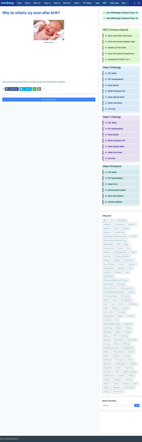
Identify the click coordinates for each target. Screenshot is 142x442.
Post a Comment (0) (49, 99)
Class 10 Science (109, 264)
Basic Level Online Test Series (118, 36)
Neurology (107, 340)
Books (126, 244)
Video (135, 384)
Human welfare (108, 312)
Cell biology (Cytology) (122, 256)
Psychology (107, 364)
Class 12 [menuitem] (57, 3)
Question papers (120, 364)
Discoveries (107, 272)
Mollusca (128, 328)
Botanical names (109, 248)
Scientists (121, 376)
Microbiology (108, 328)
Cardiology (107, 256)
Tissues (115, 384)
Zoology (106, 392)
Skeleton (131, 376)
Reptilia (118, 368)
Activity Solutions (113, 202)
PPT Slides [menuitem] (87, 3)
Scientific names (109, 376)
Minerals (119, 328)
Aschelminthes (120, 232)
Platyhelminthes (128, 348)
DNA (130, 268)
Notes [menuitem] (76, 3)
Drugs (127, 272)
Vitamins (106, 388)
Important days (108, 316)
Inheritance (130, 316)
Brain (128, 248)
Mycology (128, 332)
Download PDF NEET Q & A (117, 59)
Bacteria (133, 236)
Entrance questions (126, 288)
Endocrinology (108, 284)
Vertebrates (126, 384)
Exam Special (111, 85)
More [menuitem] (124, 3)
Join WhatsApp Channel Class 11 (122, 13)
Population (131, 352)
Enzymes (131, 292)
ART (112, 220)
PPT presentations (114, 129)
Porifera (106, 356)
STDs (117, 372)
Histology (115, 308)
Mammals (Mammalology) (112, 324)
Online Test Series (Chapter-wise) (120, 42)
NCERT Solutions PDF (115, 91)
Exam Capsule (125, 296)
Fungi (105, 304)
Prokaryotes (120, 360)
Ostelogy (117, 344)
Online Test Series (113, 103)
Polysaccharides (118, 352)
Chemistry (107, 260)
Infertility (120, 316)
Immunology (121, 312)
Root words (107, 372)
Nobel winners (118, 340)
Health (106, 308)
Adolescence (120, 224)
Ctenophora (121, 268)
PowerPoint (116, 356)
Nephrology (124, 336)
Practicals (127, 356)
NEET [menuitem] (105, 3)
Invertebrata (107, 320)
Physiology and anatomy (37, 82)
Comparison (132, 264)
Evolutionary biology (110, 296)
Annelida (126, 228)
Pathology (127, 344)
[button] (134, 3)
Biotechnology (108, 244)
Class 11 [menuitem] (47, 3)
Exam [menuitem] (98, 3)
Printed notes (108, 360)
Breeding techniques (120, 252)
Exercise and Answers (115, 190)
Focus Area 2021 (126, 300)
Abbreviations (121, 220)
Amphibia (107, 228)
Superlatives (117, 380)
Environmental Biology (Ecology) (114, 292)
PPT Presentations (114, 79)
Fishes (114, 300)
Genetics (121, 304)
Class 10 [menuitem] (36, 3)
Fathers (106, 300)
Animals (116, 228)
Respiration (61, 82)
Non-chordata (131, 340)
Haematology (132, 304)
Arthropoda (107, 232)
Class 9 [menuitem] (27, 3)
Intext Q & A (111, 184)
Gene (112, 304)
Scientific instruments (129, 372)
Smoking (106, 380)
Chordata (117, 260)
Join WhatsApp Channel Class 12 (122, 18)
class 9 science (118, 392)
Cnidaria (121, 264)
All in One (110, 109)
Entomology (121, 284)
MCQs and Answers (114, 196)
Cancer (133, 252)
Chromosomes (128, 260)
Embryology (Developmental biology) (15, 82)
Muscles (118, 332)
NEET (114, 336)
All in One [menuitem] (66, 3)
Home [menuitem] (19, 3)
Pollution (106, 352)
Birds (118, 244)
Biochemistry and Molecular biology (115, 240)
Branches (107, 252)
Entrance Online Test (110, 288)
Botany (120, 248)
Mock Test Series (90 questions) (119, 54)
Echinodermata (108, 276)
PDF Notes (111, 73)
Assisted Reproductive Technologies (115, 236)
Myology (106, 336)
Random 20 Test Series (115, 48)
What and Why (129, 388)
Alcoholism (131, 224)
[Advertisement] (48, 62)
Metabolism (128, 324)
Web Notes (116, 388)
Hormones (125, 308)
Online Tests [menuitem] (114, 3)
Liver (116, 320)
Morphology (107, 332)
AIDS (105, 220)
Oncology (107, 344)
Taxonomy (128, 380)
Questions (133, 364)
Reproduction (51, 82)
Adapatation (108, 224)
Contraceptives (108, 268)
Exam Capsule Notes (114, 97)
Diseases (118, 272)
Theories (106, 384)
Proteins (130, 360)
